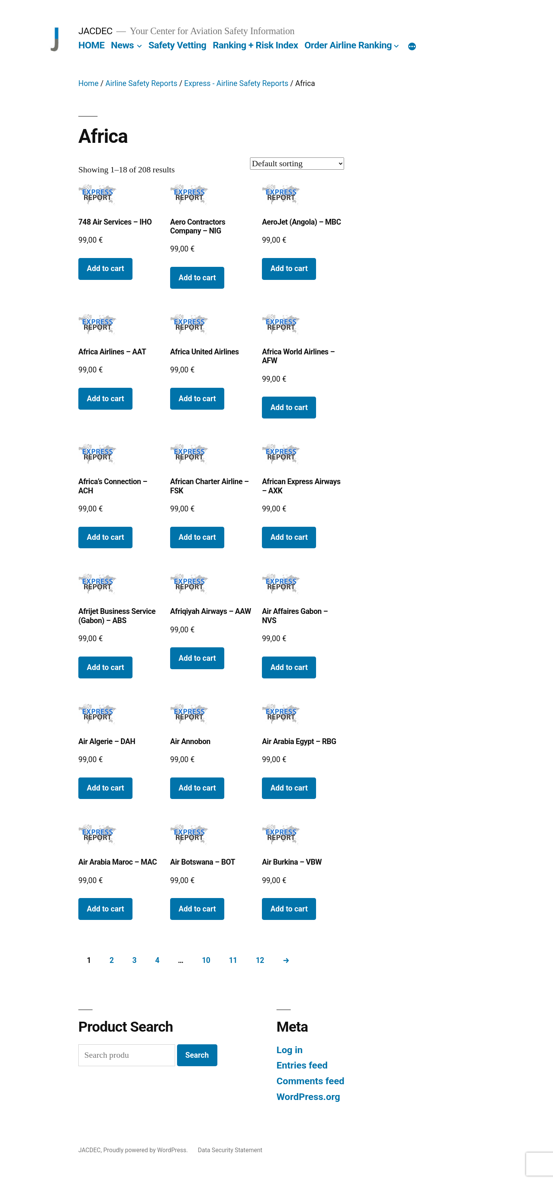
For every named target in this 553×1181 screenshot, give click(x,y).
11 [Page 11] (233, 960)
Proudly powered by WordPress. (146, 1150)
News (122, 45)
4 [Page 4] (157, 960)
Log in (289, 1049)
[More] (412, 46)
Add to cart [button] (105, 268)
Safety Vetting (177, 45)
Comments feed (310, 1081)
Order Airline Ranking (348, 45)
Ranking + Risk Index (255, 45)
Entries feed (302, 1065)
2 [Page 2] (111, 960)
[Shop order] (297, 163)
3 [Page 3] (134, 960)
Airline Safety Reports (141, 83)
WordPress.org (308, 1096)
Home (88, 83)
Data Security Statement (230, 1150)
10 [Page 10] (206, 960)
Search (197, 1055)
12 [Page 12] (260, 960)
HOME (91, 45)
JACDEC (95, 30)
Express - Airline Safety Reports (236, 83)
